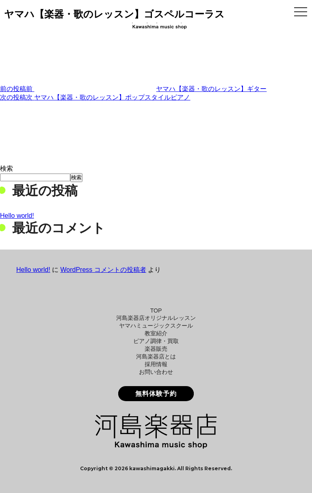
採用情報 (156, 364)
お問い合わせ (156, 372)
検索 (6, 168)
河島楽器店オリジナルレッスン (156, 318)
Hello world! (17, 215)
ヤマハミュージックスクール (156, 325)
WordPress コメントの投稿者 (103, 269)
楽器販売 (156, 348)
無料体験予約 (156, 393)
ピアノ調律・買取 (156, 341)
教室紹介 (156, 333)
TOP (156, 310)
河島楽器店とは (156, 356)
